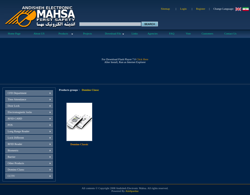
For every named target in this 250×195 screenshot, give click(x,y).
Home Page (14, 33)
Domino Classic (79, 144)
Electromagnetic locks (20, 112)
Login (183, 8)
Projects (87, 33)
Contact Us (230, 33)
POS (10, 125)
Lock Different (16, 137)
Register (200, 8)
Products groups (68, 90)
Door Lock (13, 105)
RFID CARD (15, 118)
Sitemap (165, 8)
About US (39, 33)
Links (135, 33)
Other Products (16, 163)
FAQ (171, 33)
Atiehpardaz (132, 191)
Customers (207, 33)
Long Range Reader (18, 131)
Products (63, 33)
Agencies (152, 33)
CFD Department (17, 93)
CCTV (11, 176)
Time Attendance (17, 99)
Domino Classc (16, 169)
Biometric (13, 150)
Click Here (142, 59)
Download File (113, 33)
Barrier (11, 156)
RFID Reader (15, 144)
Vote (188, 33)
